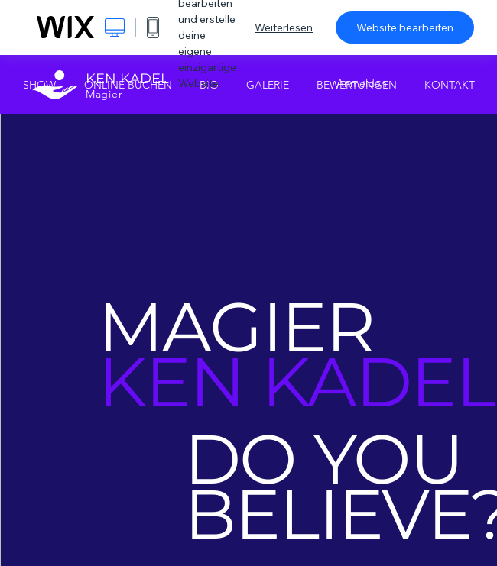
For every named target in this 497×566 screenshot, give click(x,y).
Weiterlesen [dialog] (284, 27)
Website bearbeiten (404, 27)
